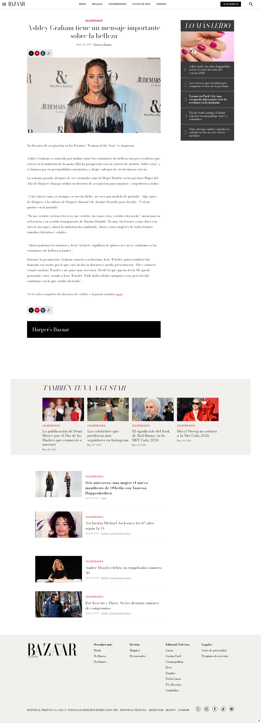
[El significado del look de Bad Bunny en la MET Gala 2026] (153, 409)
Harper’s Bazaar (103, 44)
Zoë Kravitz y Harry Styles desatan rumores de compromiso (122, 605)
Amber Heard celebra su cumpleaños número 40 (123, 570)
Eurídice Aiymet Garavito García (116, 533)
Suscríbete (230, 4)
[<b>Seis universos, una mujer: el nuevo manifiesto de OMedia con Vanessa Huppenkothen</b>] (58, 484)
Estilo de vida (141, 4)
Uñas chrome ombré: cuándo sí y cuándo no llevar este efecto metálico (209, 132)
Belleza (97, 4)
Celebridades (118, 4)
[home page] (16, 4)
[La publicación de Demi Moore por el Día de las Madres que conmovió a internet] (63, 409)
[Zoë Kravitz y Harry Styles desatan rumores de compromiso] (58, 604)
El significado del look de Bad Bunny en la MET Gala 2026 (151, 435)
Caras (104, 498)
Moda (82, 4)
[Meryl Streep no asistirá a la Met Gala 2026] (198, 409)
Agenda (161, 4)
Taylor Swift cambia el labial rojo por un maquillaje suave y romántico (208, 116)
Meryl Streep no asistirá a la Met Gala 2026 (197, 433)
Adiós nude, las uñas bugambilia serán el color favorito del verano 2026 (209, 70)
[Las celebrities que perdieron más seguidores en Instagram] (108, 409)
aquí (119, 294)
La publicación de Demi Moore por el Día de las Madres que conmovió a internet (62, 437)
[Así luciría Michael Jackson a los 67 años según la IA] (58, 524)
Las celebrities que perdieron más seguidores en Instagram (107, 435)
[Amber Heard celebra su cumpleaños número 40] (58, 569)
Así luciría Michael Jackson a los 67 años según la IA (119, 525)
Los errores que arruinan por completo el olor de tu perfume (209, 84)
